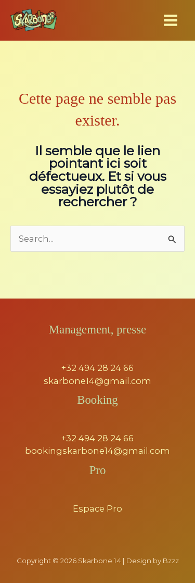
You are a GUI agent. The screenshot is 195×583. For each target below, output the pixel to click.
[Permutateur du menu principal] (170, 20)
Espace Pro (97, 508)
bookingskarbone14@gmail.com (97, 450)
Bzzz (171, 560)
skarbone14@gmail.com (97, 381)
